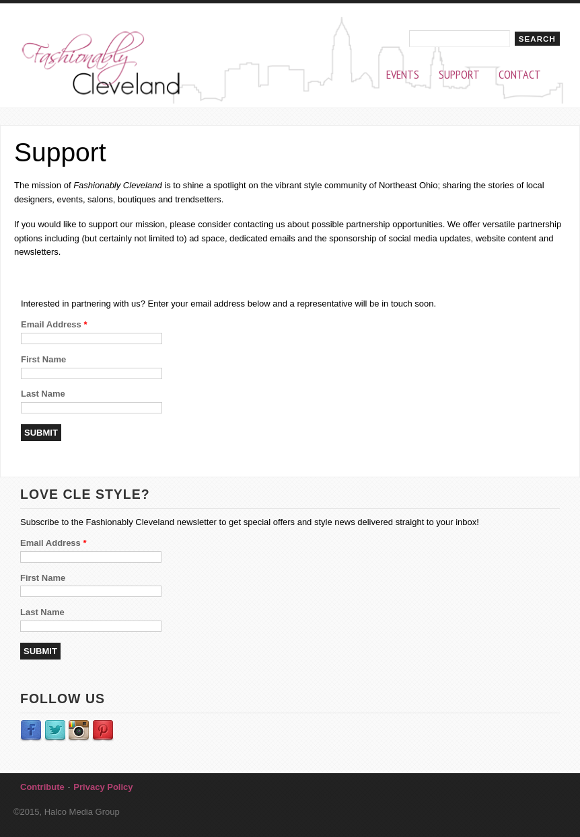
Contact (520, 75)
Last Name (43, 394)
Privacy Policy (103, 787)
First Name (43, 359)
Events (402, 75)
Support (459, 75)
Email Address (54, 324)
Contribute (42, 787)
